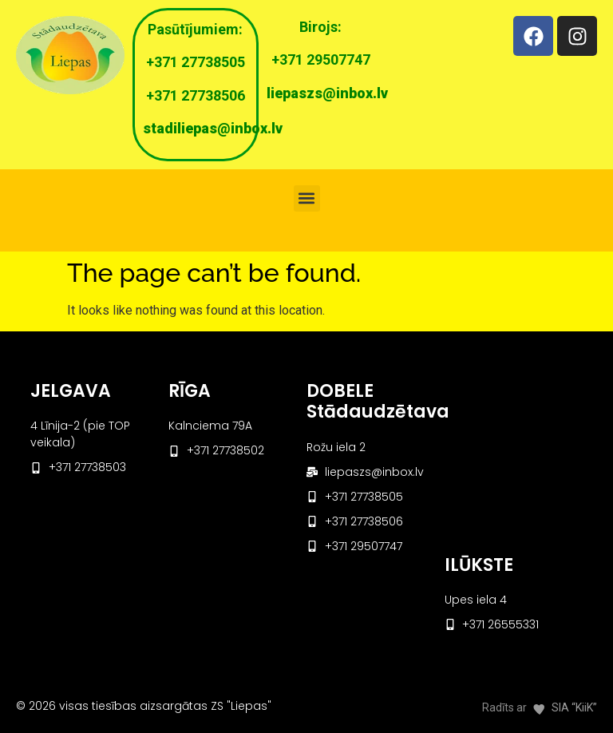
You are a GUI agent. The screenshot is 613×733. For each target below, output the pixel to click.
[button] (307, 198)
